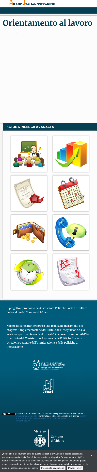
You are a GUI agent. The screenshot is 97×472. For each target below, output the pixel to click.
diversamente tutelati (26, 416)
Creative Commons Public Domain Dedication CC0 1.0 (52, 417)
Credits (62, 418)
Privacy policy (23, 421)
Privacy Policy (75, 468)
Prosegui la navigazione (52, 468)
